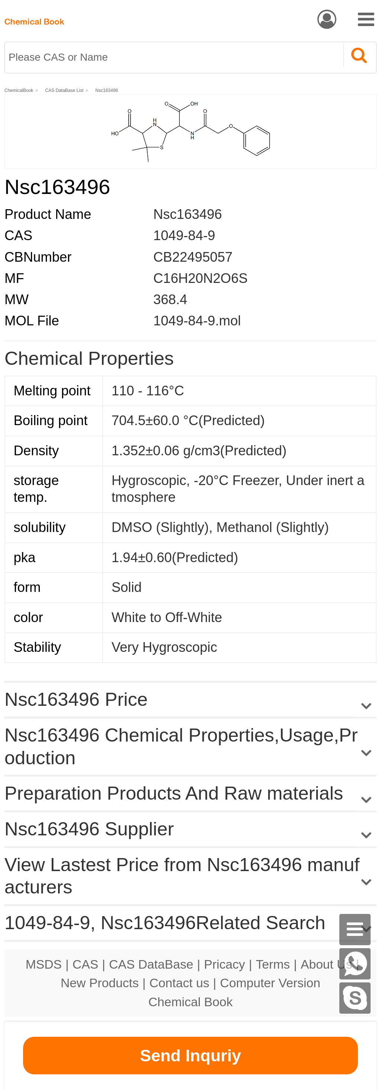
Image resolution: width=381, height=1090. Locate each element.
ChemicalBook (18, 90)
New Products (100, 983)
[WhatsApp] (355, 963)
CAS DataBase (151, 964)
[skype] (355, 998)
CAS (85, 964)
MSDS (44, 964)
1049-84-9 (184, 235)
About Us (326, 964)
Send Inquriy (190, 1055)
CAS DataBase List (64, 90)
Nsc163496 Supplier (89, 828)
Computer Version (270, 983)
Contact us (179, 983)
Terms (273, 964)
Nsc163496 (106, 90)
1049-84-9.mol (197, 320)
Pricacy (224, 964)
